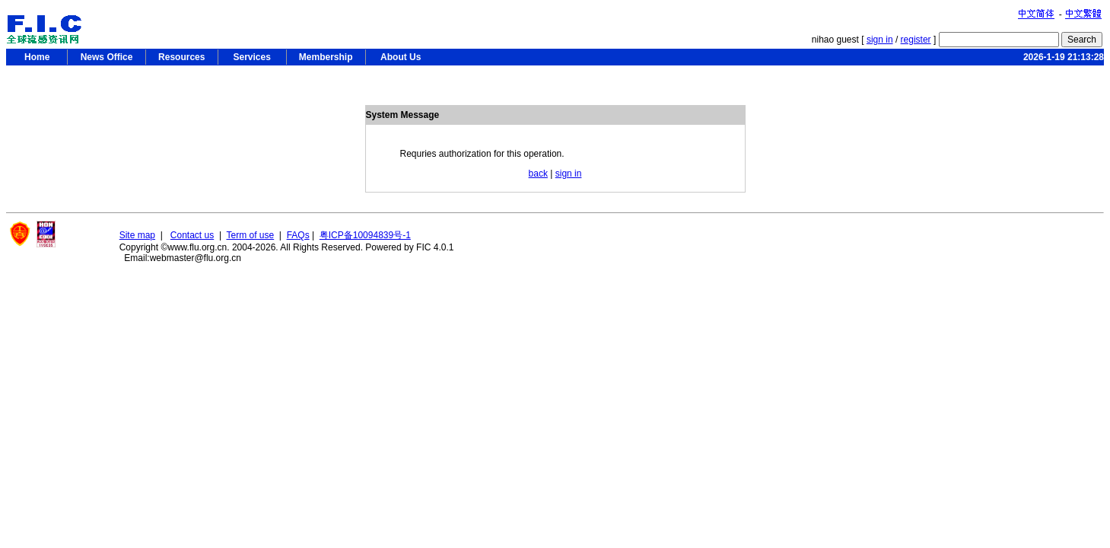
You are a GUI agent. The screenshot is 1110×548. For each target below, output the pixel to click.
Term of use (250, 235)
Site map (137, 235)
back (538, 173)
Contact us (192, 235)
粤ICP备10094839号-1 (365, 235)
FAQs (298, 235)
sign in (880, 39)
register (916, 39)
